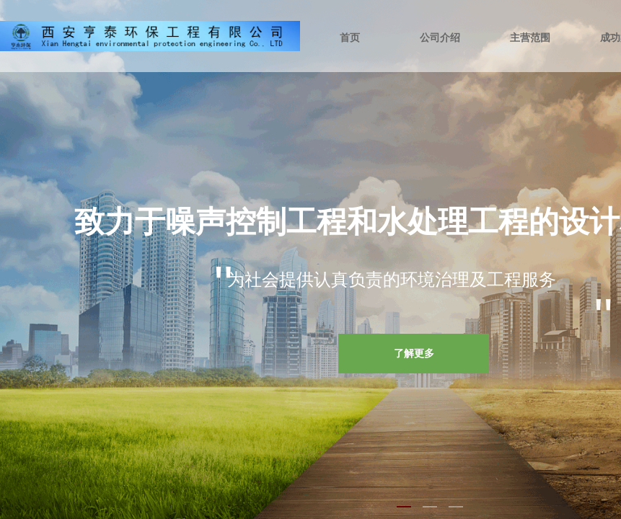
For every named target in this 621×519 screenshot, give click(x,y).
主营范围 (530, 37)
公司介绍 (440, 37)
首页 (350, 37)
